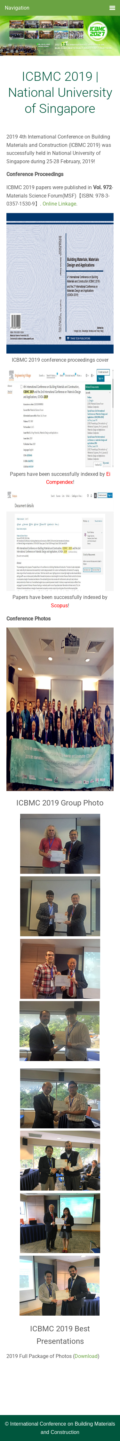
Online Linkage (59, 204)
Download (86, 1356)
